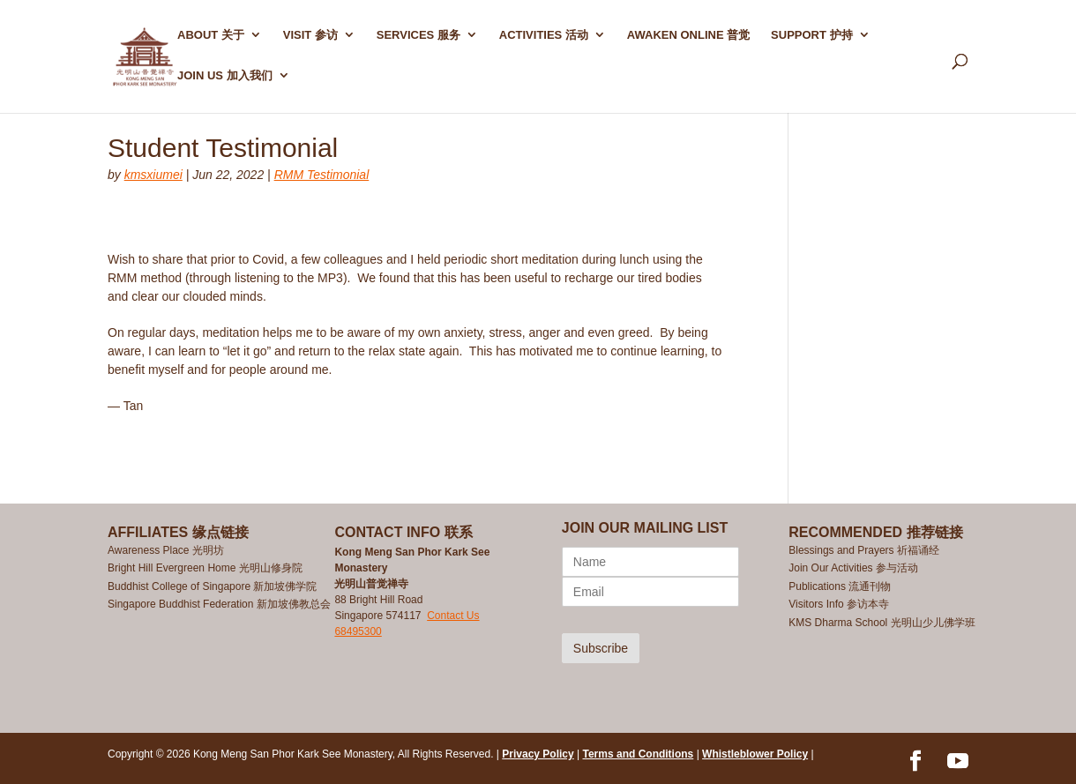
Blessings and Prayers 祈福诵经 (865, 550)
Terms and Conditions (638, 754)
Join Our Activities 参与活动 (853, 568)
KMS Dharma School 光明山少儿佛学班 (881, 622)
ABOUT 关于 (210, 35)
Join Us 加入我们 (225, 76)
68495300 (357, 631)
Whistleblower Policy (755, 754)
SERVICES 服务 (418, 35)
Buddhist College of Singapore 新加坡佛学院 (212, 586)
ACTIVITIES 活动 (543, 35)
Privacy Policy (537, 754)
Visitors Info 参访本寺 (838, 604)
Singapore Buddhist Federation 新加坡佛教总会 (219, 604)
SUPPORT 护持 (811, 35)
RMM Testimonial (322, 175)
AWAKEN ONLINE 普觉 (688, 35)
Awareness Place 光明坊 (166, 550)
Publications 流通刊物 (839, 586)
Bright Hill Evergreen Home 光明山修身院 (205, 568)
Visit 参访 (310, 35)
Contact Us (453, 615)
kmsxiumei (153, 175)
